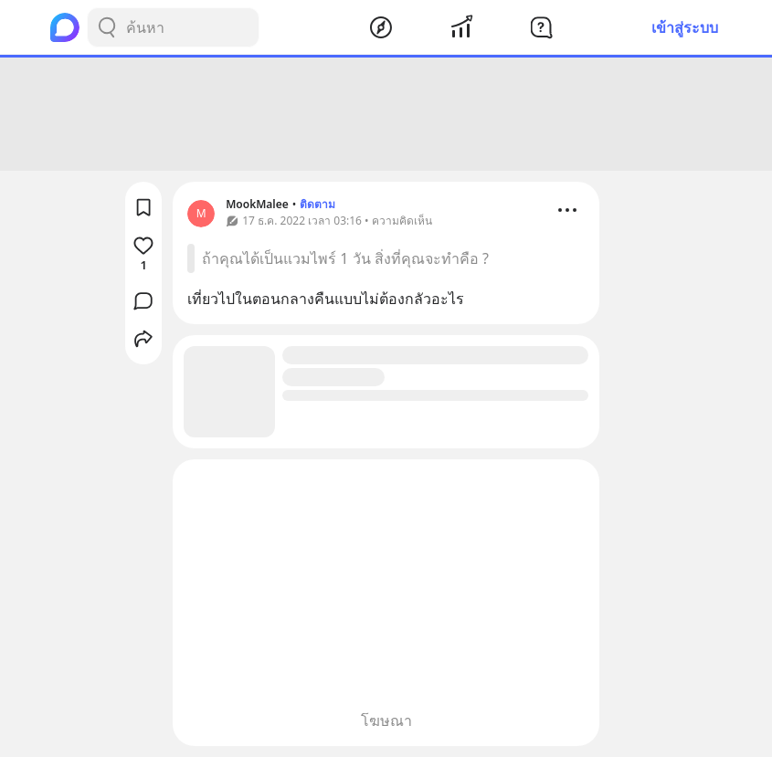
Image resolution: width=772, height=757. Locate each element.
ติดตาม (317, 204)
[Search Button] (107, 27)
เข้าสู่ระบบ (684, 27)
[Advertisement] (386, 114)
